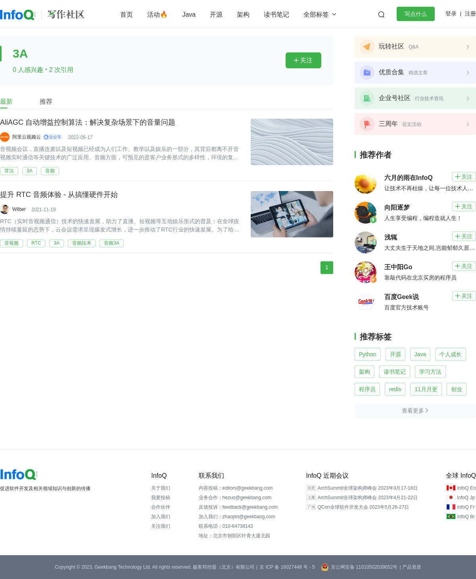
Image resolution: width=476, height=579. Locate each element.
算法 (9, 171)
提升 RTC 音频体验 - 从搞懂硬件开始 (59, 195)
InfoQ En (466, 488)
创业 (456, 389)
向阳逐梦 (397, 207)
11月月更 (426, 389)
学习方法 (430, 372)
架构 (243, 14)
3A (30, 171)
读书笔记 (276, 14)
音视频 (11, 243)
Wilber (19, 209)
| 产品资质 (410, 567)
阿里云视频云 (26, 137)
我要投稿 (160, 497)
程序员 (367, 389)
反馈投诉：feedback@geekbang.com (238, 507)
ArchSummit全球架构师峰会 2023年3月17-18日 (367, 488)
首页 (126, 14)
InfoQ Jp (466, 497)
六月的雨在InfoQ (408, 177)
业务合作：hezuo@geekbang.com (235, 497)
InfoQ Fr (465, 507)
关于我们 (160, 488)
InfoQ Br (466, 516)
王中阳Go (398, 267)
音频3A (111, 243)
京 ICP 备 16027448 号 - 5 (287, 567)
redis (395, 389)
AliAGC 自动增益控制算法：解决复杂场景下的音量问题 (87, 123)
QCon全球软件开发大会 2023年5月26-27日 (363, 507)
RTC (36, 243)
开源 (216, 14)
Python (367, 354)
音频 (50, 171)
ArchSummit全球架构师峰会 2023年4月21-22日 (367, 497)
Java (189, 14)
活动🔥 (157, 14)
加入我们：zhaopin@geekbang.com (237, 516)
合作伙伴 (160, 507)
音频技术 (81, 243)
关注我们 (160, 526)
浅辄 (390, 237)
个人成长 (451, 354)
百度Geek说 (401, 296)
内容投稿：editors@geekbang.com (236, 488)
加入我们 (160, 516)
